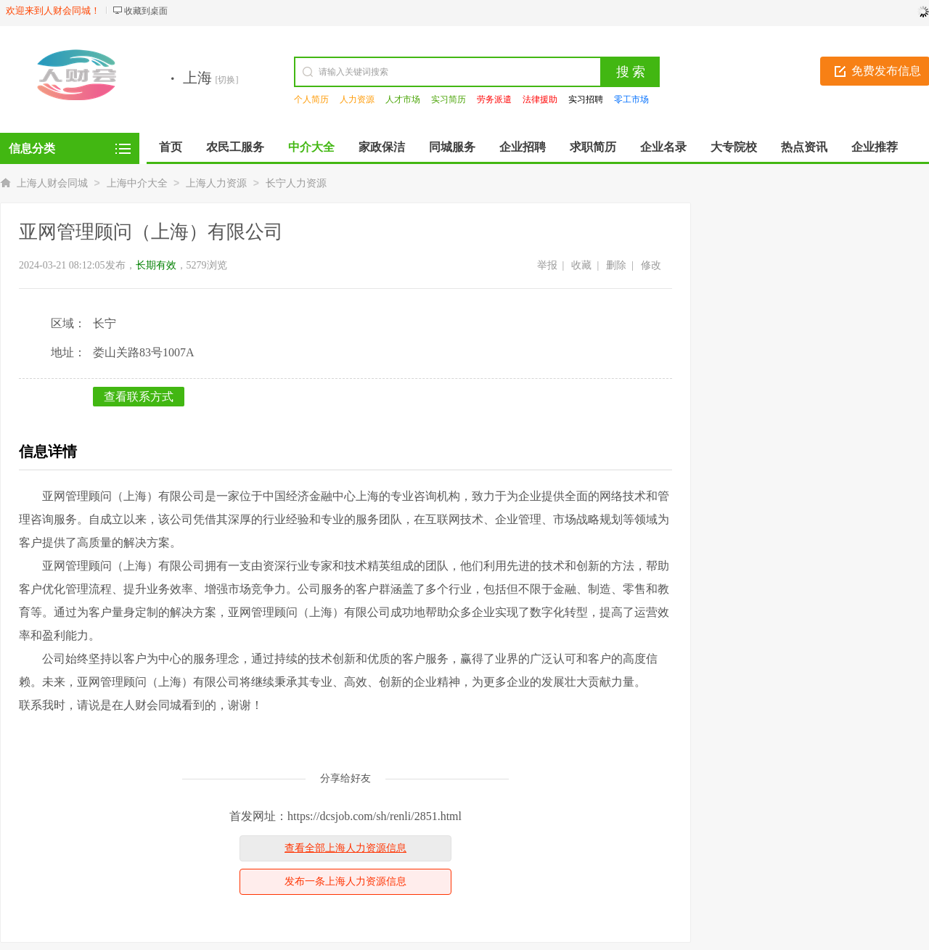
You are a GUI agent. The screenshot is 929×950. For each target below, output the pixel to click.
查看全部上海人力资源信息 (345, 848)
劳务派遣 (494, 99)
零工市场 (631, 99)
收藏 (581, 265)
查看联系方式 (138, 396)
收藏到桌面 (146, 11)
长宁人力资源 (296, 183)
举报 (547, 265)
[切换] (227, 80)
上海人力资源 (216, 183)
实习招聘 (585, 99)
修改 (651, 265)
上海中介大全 (137, 183)
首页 (170, 147)
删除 (616, 265)
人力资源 (357, 99)
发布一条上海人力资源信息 (345, 881)
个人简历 (311, 99)
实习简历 (448, 99)
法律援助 (540, 99)
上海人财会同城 (52, 183)
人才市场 (402, 99)
